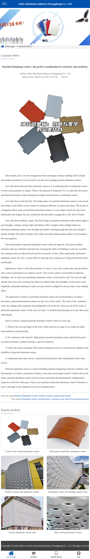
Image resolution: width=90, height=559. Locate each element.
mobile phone (56, 554)
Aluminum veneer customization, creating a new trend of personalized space (55, 399)
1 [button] (43, 45)
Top (79, 554)
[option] (45, 32)
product (34, 554)
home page (11, 554)
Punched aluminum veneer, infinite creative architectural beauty (42, 396)
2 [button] (46, 45)
